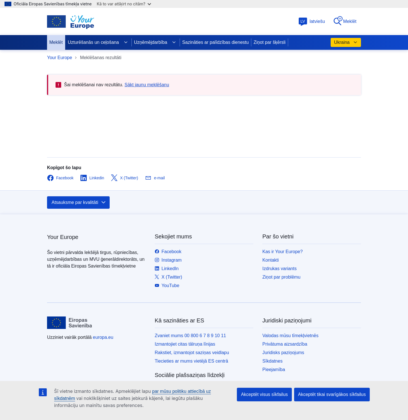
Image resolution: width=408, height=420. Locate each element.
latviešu (311, 21)
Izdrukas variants (279, 268)
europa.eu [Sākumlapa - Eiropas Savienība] (103, 337)
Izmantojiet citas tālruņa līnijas (185, 344)
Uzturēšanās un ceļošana (98, 42)
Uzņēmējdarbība (155, 42)
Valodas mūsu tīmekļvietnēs (290, 335)
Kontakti (270, 260)
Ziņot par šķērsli (270, 42)
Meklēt (344, 21)
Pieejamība (273, 369)
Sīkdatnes (272, 361)
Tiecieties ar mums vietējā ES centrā (191, 361)
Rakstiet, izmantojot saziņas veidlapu (192, 352)
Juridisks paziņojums (283, 352)
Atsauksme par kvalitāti (79, 202)
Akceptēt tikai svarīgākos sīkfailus (332, 394)
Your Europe (59, 57)
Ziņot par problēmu (281, 277)
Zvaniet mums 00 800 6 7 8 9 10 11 (190, 335)
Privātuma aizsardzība (284, 344)
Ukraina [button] (346, 42)
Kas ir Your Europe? (282, 251)
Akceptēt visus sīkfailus (264, 394)
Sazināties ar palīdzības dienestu (215, 42)
